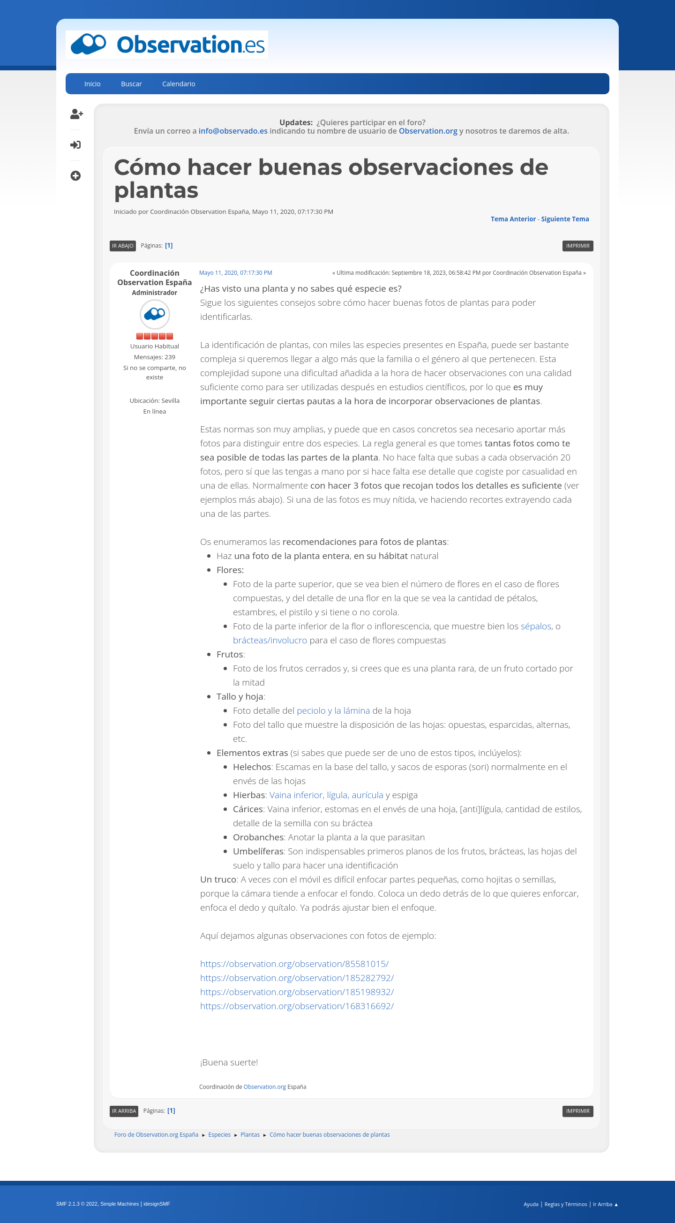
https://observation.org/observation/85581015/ (294, 964)
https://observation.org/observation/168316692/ (297, 1006)
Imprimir (578, 245)
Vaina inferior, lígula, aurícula (326, 795)
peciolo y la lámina (333, 710)
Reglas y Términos (566, 1204)
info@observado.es (233, 131)
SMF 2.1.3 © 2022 (77, 1204)
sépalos (536, 626)
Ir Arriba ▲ (606, 1204)
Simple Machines (119, 1204)
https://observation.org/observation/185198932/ (297, 992)
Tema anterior (513, 219)
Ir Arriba (124, 1110)
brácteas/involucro (270, 640)
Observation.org (428, 131)
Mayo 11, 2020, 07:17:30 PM (235, 273)
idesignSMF (156, 1204)
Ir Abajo (123, 245)
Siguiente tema (565, 219)
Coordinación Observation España (154, 277)
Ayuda (531, 1204)
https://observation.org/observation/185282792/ (297, 978)
